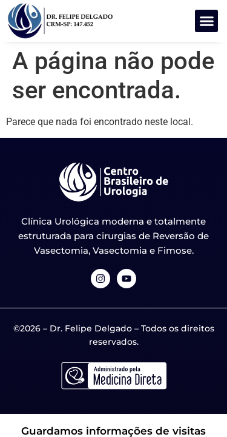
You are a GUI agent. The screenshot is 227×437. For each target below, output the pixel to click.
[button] (206, 21)
